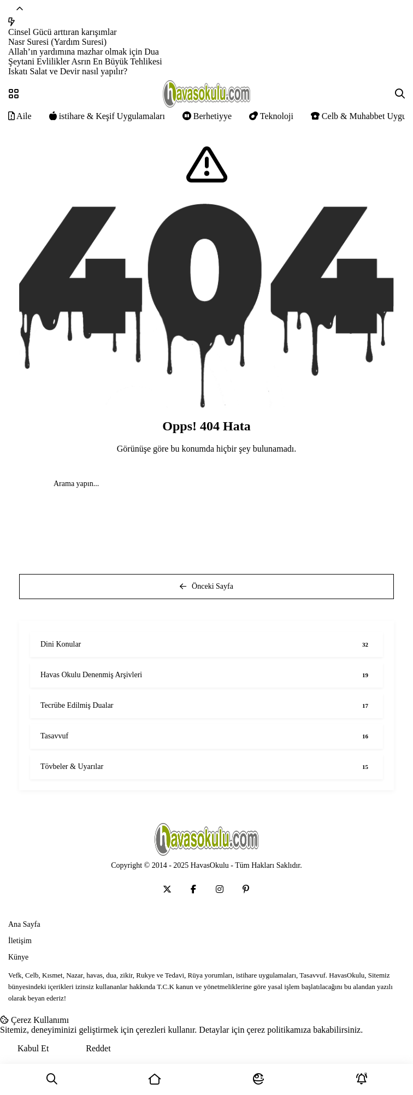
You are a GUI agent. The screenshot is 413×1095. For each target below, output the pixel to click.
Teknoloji (271, 116)
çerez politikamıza (278, 1029)
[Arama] (400, 94)
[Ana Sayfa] (154, 1079)
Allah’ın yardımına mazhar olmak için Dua (83, 51)
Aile (20, 116)
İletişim (20, 941)
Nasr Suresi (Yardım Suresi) (57, 41)
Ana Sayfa (24, 924)
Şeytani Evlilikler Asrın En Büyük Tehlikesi (85, 61)
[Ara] (51, 1079)
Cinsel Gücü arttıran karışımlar (62, 32)
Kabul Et (33, 1048)
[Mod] (258, 1079)
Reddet (98, 1048)
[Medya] (167, 889)
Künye (18, 957)
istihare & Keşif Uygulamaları (107, 116)
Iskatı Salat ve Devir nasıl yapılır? (67, 71)
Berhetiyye (207, 116)
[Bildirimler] (361, 1079)
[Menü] (13, 93)
